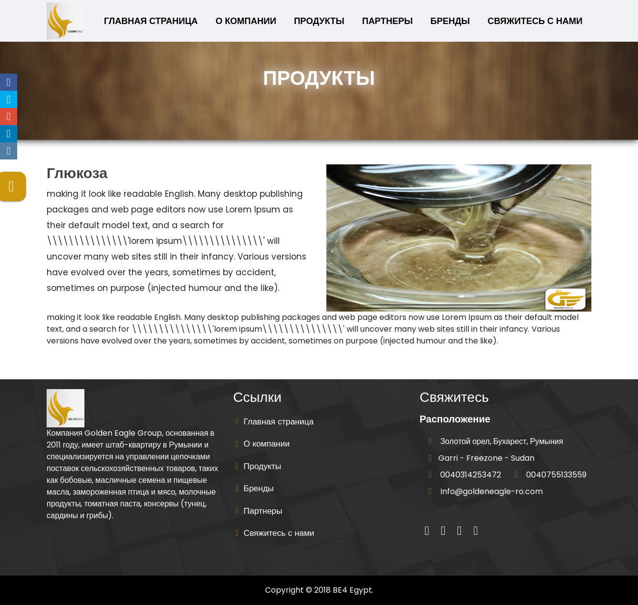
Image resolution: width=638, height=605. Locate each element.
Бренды (450, 21)
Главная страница (153, 20)
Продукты (319, 21)
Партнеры (387, 21)
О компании (245, 21)
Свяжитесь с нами (535, 21)
